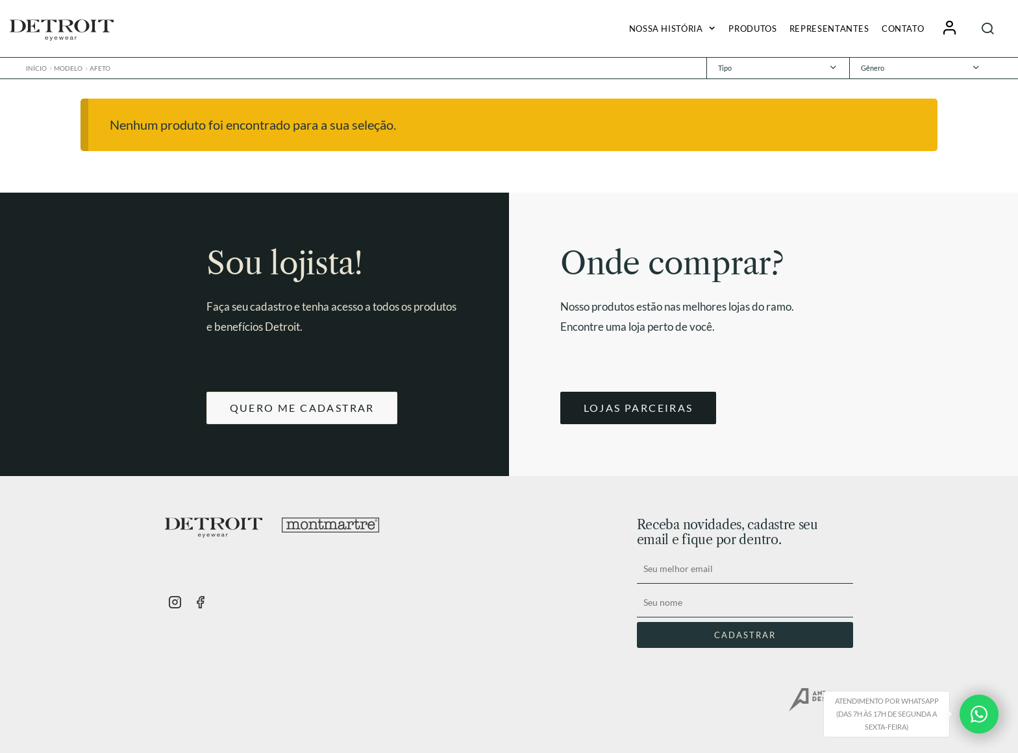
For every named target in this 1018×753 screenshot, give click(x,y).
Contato (903, 28)
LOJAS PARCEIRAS (638, 407)
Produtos (752, 28)
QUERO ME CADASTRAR (302, 407)
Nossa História (666, 28)
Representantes (829, 28)
